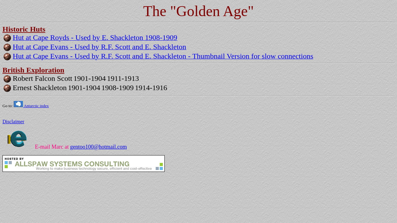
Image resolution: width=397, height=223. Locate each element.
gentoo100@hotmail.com (98, 147)
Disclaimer (13, 121)
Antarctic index (31, 105)
